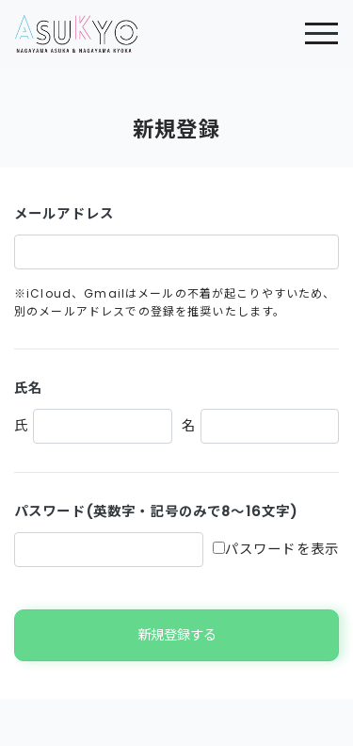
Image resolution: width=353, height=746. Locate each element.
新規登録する (177, 634)
